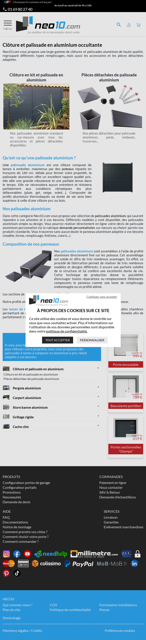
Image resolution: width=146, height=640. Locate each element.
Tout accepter (57, 340)
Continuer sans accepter (102, 296)
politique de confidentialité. (66, 331)
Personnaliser (92, 340)
